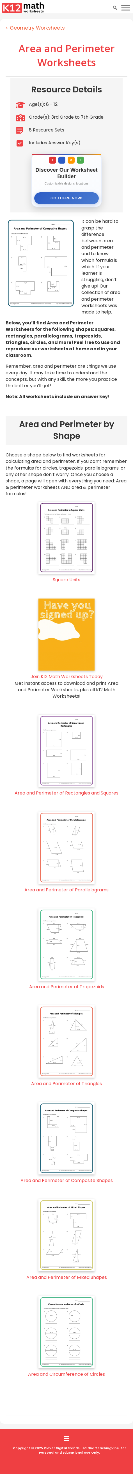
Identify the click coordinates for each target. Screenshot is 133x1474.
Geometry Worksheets (37, 28)
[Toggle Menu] (125, 7)
